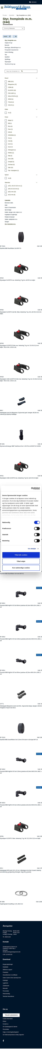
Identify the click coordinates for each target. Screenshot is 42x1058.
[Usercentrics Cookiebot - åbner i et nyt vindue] (31, 488)
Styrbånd (7, 57)
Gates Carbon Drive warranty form (12, 977)
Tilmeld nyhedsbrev (11, 1015)
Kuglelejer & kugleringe (11, 214)
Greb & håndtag (9, 52)
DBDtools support (7, 969)
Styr (6, 54)
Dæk (6, 205)
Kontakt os (5, 1024)
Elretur (4, 1021)
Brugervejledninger (8, 964)
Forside (5, 15)
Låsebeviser (6, 985)
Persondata (6, 991)
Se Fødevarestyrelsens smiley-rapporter (13, 1034)
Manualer (5, 988)
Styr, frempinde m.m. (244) (24, 15)
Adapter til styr (8, 43)
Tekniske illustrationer (8, 996)
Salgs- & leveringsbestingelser (11, 1032)
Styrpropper (8, 61)
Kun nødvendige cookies (21, 568)
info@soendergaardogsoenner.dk (11, 952)
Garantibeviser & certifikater (10, 975)
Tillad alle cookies (21, 555)
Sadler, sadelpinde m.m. (11, 219)
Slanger (7, 221)
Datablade (5, 967)
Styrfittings (7, 59)
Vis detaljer (32, 548)
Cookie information (8, 1018)
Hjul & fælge (8, 210)
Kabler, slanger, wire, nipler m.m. (13, 212)
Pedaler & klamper (10, 217)
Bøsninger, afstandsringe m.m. (13, 47)
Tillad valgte (21, 561)
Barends (7, 45)
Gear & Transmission (10, 207)
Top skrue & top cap (10, 64)
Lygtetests (5, 983)
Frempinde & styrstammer (11, 50)
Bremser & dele (9, 203)
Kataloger (5, 980)
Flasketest (5, 972)
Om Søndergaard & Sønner (10, 1026)
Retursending (6, 993)
